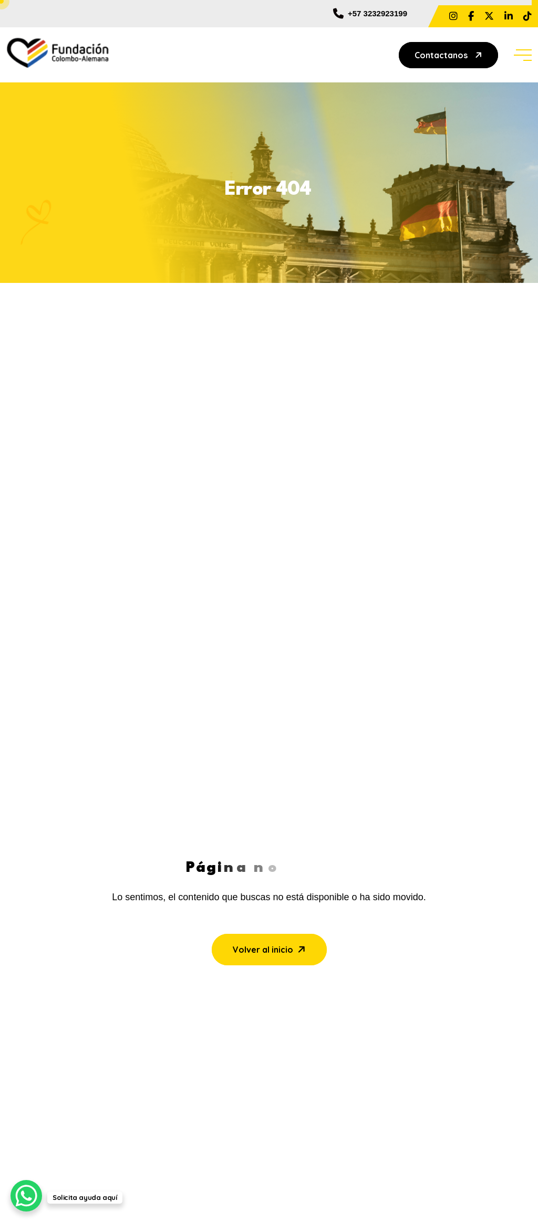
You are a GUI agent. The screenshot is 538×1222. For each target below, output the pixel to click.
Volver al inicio (270, 949)
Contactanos (449, 54)
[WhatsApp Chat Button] (26, 1196)
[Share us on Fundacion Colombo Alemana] (508, 16)
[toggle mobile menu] (523, 55)
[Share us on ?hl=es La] (453, 16)
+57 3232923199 (370, 13)
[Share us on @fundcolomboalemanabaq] (527, 16)
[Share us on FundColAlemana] (489, 16)
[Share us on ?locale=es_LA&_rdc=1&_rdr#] (471, 16)
